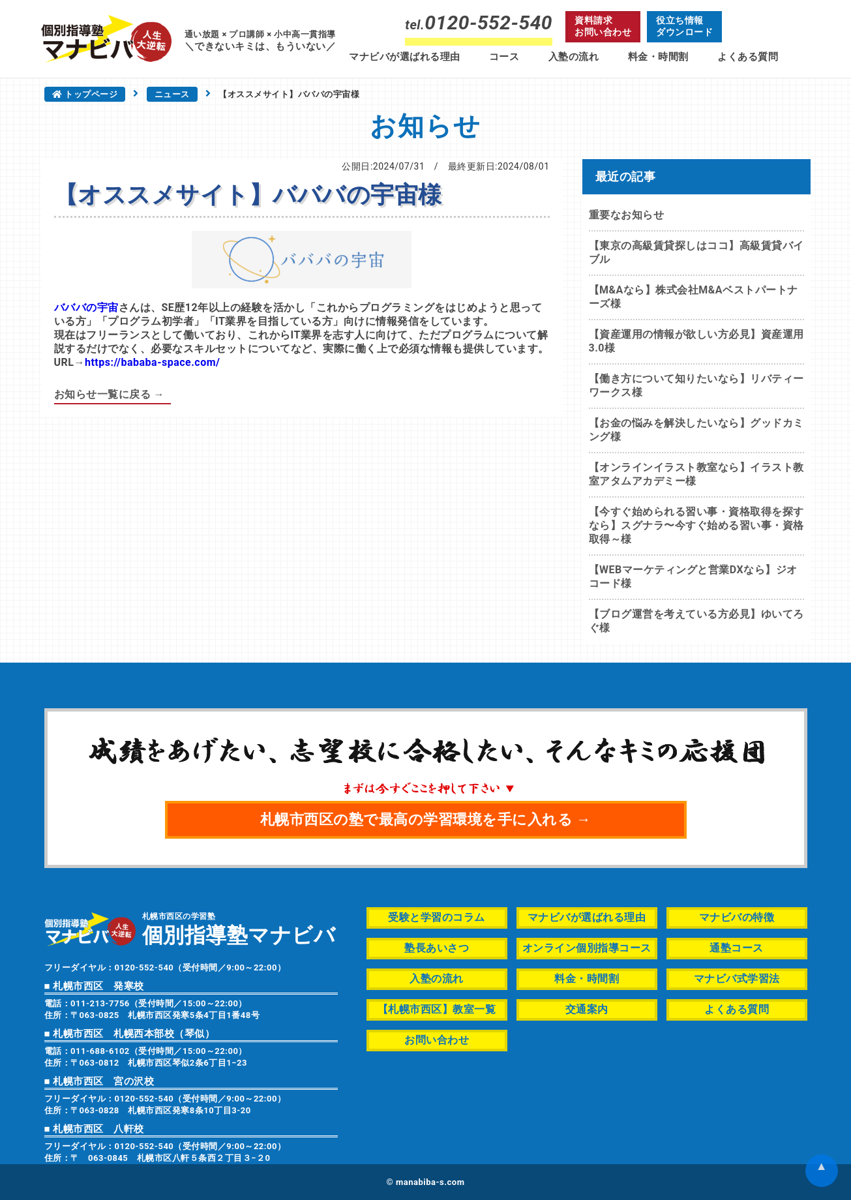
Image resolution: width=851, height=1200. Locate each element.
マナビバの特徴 (737, 917)
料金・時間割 (658, 57)
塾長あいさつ (436, 948)
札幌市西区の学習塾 (239, 928)
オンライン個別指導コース (586, 948)
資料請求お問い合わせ (603, 26)
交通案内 (586, 1009)
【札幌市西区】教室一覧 (437, 1009)
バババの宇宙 (86, 307)
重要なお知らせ (626, 215)
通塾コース (736, 948)
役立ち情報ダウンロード (684, 26)
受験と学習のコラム (436, 917)
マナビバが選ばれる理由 (404, 57)
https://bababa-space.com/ (152, 362)
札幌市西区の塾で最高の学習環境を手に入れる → (425, 819)
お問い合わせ (436, 1040)
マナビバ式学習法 (737, 978)
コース (504, 57)
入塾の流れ (573, 57)
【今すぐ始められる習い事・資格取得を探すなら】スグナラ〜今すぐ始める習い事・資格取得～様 (696, 525)
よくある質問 (747, 57)
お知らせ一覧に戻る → (109, 394)
